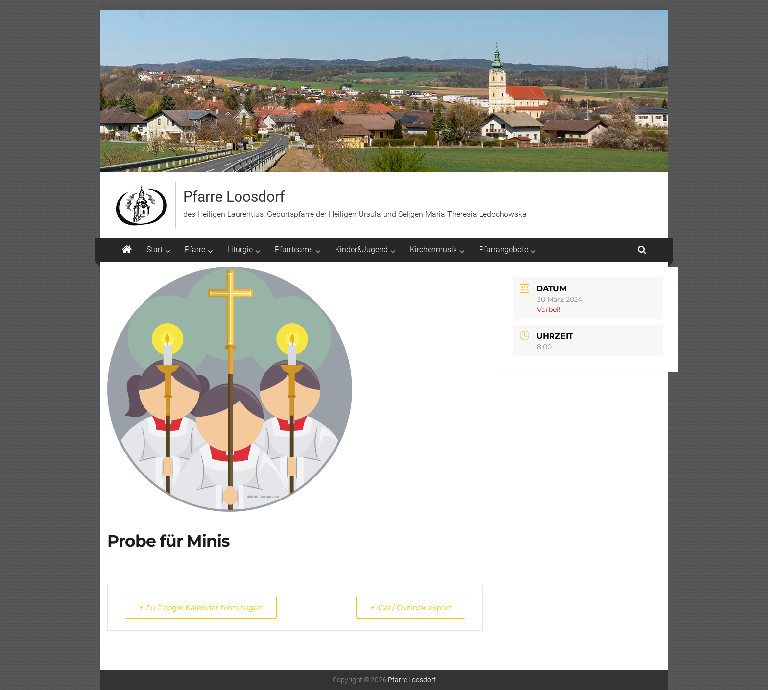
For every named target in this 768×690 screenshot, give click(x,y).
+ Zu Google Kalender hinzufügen (201, 607)
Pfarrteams (294, 249)
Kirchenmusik (433, 249)
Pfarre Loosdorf (234, 196)
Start (154, 249)
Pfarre (195, 249)
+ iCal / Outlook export (410, 607)
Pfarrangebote (503, 249)
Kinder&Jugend (361, 249)
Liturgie (240, 249)
